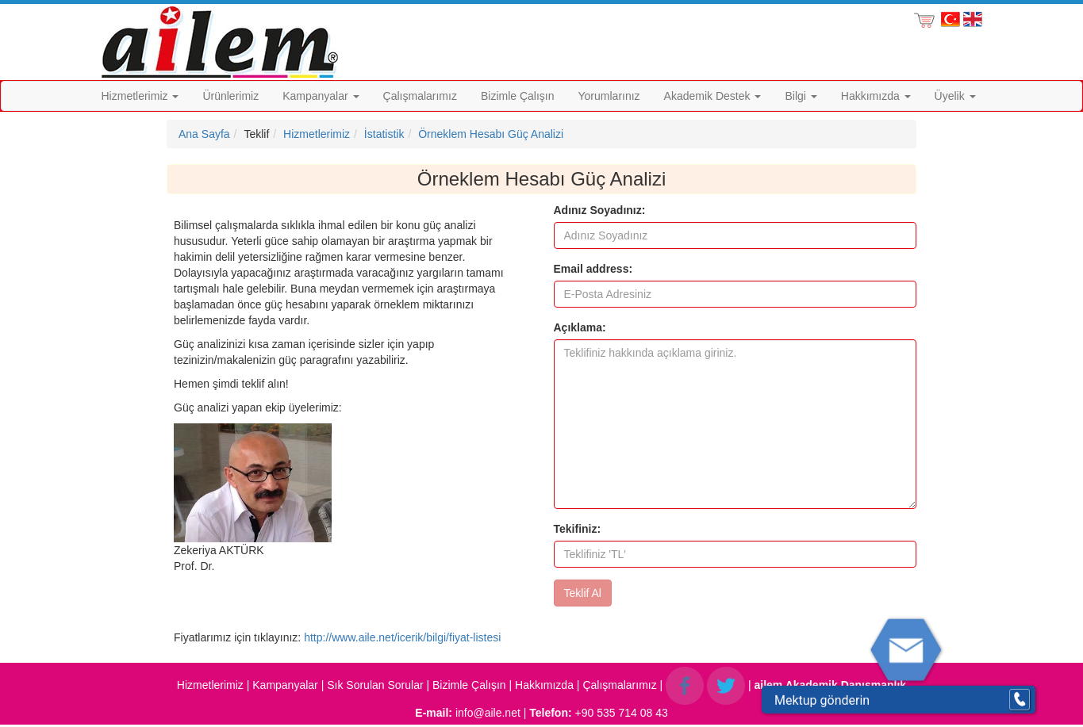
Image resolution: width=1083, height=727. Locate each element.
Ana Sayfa (204, 134)
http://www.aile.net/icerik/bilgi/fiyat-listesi (402, 637)
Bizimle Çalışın (518, 96)
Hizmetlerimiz (140, 96)
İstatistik (384, 134)
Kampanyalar (320, 96)
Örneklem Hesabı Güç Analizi (490, 134)
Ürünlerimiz (230, 96)
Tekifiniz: (577, 528)
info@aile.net (487, 712)
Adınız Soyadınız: (600, 210)
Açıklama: (580, 327)
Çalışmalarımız (420, 96)
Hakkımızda (876, 96)
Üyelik (955, 96)
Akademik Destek (713, 96)
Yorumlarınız (609, 96)
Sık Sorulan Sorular (375, 685)
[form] (735, 404)
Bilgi (800, 96)
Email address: (593, 268)
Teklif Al (582, 593)
